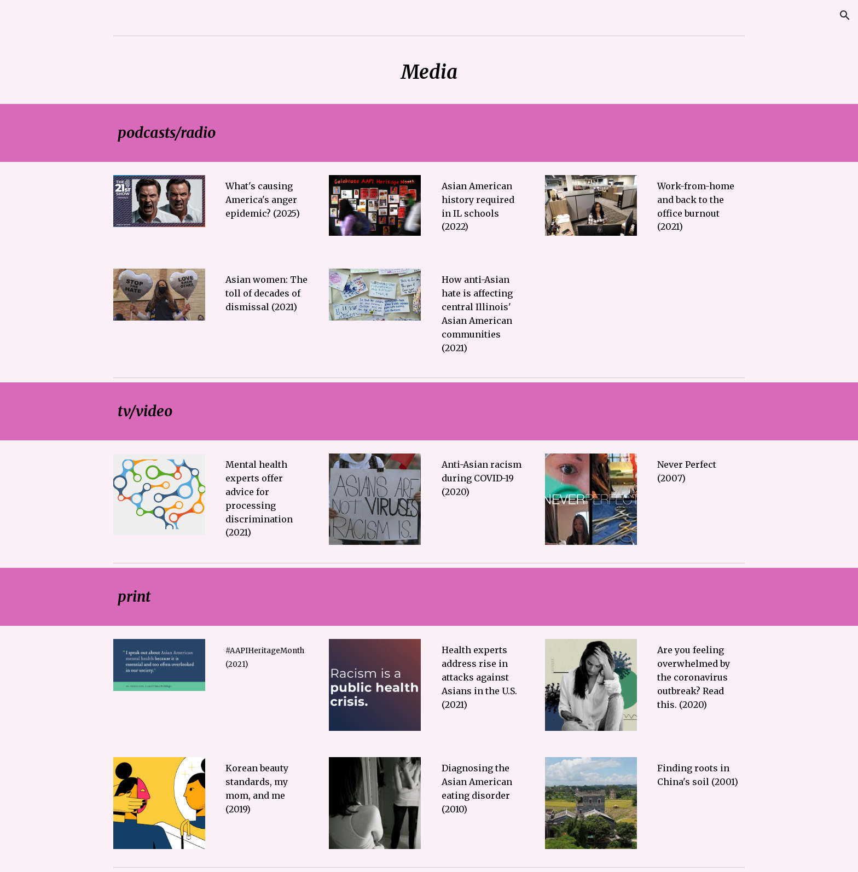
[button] (845, 15)
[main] (429, 72)
